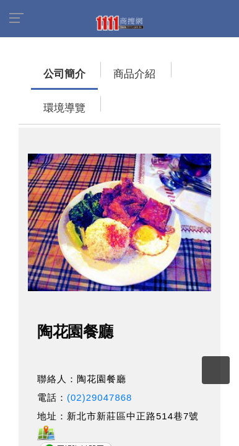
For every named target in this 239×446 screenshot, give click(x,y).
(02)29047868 (99, 357)
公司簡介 (40, 68)
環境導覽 (152, 68)
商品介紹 (96, 68)
